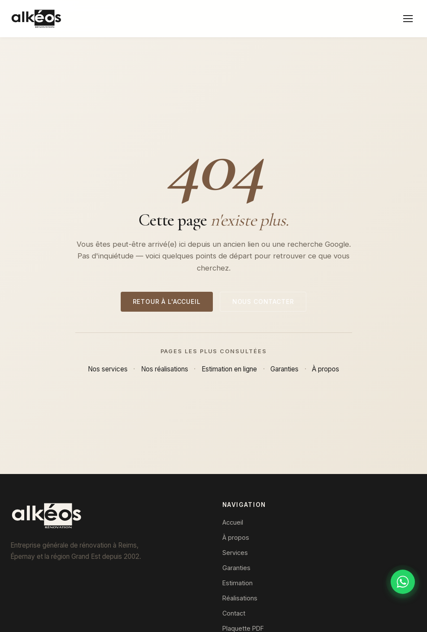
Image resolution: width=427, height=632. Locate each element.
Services (235, 552)
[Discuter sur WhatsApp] (403, 582)
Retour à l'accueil (167, 301)
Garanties (284, 369)
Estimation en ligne (229, 369)
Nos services (108, 369)
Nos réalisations (164, 369)
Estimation (237, 583)
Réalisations (239, 598)
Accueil (232, 522)
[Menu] (408, 18)
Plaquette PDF (243, 628)
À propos (325, 369)
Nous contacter (263, 301)
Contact (233, 613)
